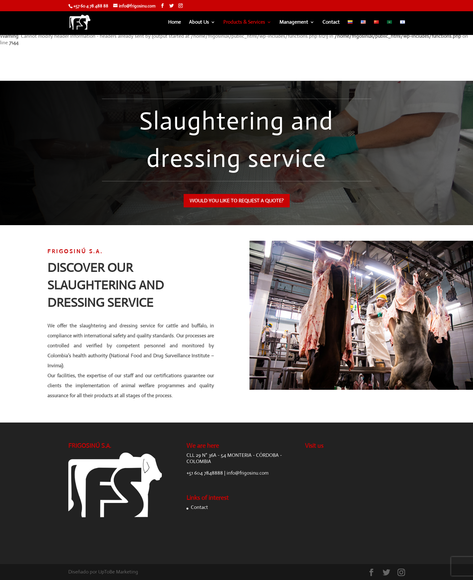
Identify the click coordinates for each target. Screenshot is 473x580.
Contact (331, 22)
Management (293, 22)
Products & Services (244, 22)
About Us (199, 22)
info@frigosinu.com (247, 473)
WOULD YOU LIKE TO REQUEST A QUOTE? (237, 200)
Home (174, 22)
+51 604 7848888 (204, 473)
